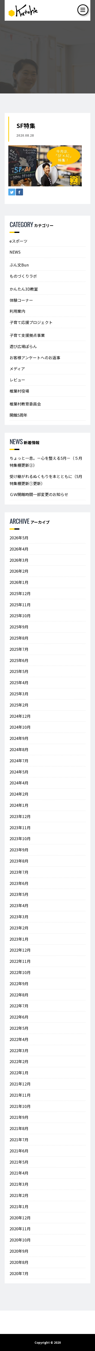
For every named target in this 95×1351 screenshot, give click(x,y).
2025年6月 (19, 660)
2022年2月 (19, 1061)
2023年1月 (19, 939)
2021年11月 (20, 1095)
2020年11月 (20, 1229)
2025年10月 (20, 615)
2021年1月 (19, 1206)
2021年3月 (19, 1184)
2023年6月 (19, 883)
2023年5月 (19, 894)
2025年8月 (19, 638)
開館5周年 (18, 415)
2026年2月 (19, 571)
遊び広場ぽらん (23, 346)
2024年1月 (19, 805)
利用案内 (17, 311)
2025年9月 (19, 627)
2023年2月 (19, 928)
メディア (17, 368)
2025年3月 (19, 694)
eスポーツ (18, 241)
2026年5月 (19, 538)
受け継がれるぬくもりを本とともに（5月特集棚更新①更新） (46, 479)
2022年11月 (20, 961)
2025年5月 (19, 671)
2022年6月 (19, 1017)
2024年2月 (19, 794)
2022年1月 (19, 1072)
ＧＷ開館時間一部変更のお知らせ (39, 494)
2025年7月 (19, 649)
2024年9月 (19, 738)
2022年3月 (19, 1050)
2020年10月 (20, 1240)
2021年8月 (19, 1128)
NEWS (15, 252)
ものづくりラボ (23, 276)
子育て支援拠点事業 (27, 335)
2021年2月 (19, 1195)
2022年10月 (20, 972)
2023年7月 (19, 872)
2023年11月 (20, 827)
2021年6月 (19, 1151)
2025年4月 (19, 682)
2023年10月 (20, 838)
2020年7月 (19, 1273)
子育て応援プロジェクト (31, 322)
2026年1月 (19, 582)
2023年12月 (20, 816)
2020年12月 (20, 1218)
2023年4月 (19, 905)
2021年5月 (19, 1162)
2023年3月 (19, 916)
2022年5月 (19, 1028)
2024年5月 (19, 772)
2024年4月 (19, 783)
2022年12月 (20, 950)
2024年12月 (20, 716)
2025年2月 (19, 705)
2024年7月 (19, 760)
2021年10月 (20, 1106)
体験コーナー (21, 300)
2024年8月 (19, 749)
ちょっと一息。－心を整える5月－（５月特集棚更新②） (46, 461)
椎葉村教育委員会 (25, 404)
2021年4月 (19, 1173)
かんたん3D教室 (24, 289)
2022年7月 (19, 1006)
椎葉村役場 (19, 391)
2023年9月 (19, 850)
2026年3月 (19, 560)
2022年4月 (19, 1039)
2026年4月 (19, 549)
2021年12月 (20, 1084)
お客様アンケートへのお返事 (35, 357)
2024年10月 (20, 727)
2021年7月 (19, 1139)
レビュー (17, 380)
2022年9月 (19, 983)
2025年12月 (20, 593)
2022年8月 (19, 995)
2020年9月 (19, 1251)
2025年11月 (20, 604)
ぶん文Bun (19, 265)
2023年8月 (19, 861)
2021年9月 (19, 1117)
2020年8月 (19, 1262)
